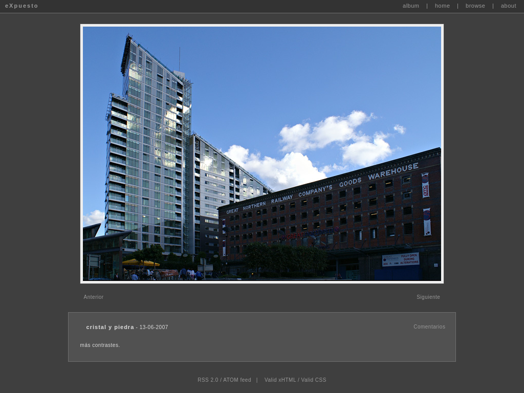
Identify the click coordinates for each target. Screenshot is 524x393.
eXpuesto (22, 6)
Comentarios (429, 327)
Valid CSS (313, 380)
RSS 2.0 (208, 380)
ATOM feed (237, 380)
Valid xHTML (280, 380)
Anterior (94, 297)
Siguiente (428, 297)
